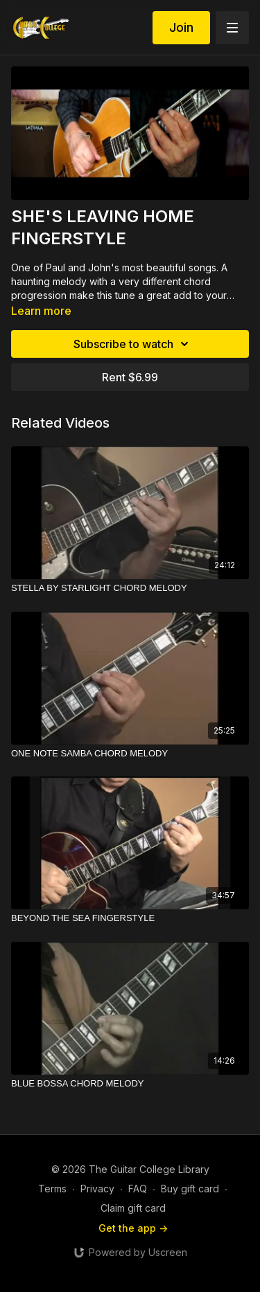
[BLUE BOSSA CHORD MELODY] (130, 1084)
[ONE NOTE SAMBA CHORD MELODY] (130, 754)
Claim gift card (133, 1208)
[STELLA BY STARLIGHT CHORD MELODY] (130, 588)
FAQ (137, 1188)
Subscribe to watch (133, 344)
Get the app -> (133, 1228)
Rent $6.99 (130, 377)
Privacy (97, 1188)
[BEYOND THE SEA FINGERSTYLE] (130, 918)
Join (181, 27)
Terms (52, 1188)
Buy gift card (190, 1188)
